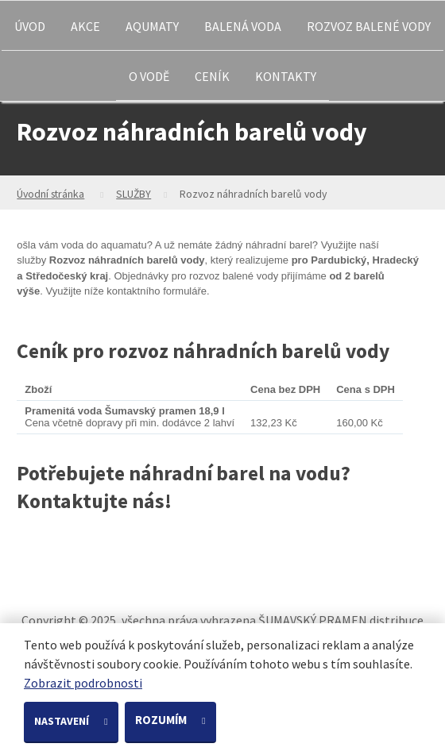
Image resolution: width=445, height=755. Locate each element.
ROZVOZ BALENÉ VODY (369, 26)
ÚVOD (29, 26)
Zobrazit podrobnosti (83, 683)
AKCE (85, 26)
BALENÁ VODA (242, 26)
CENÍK (212, 76)
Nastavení (62, 721)
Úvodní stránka (50, 194)
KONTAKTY (285, 76)
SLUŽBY (133, 194)
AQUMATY (152, 26)
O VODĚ (149, 76)
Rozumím (162, 719)
